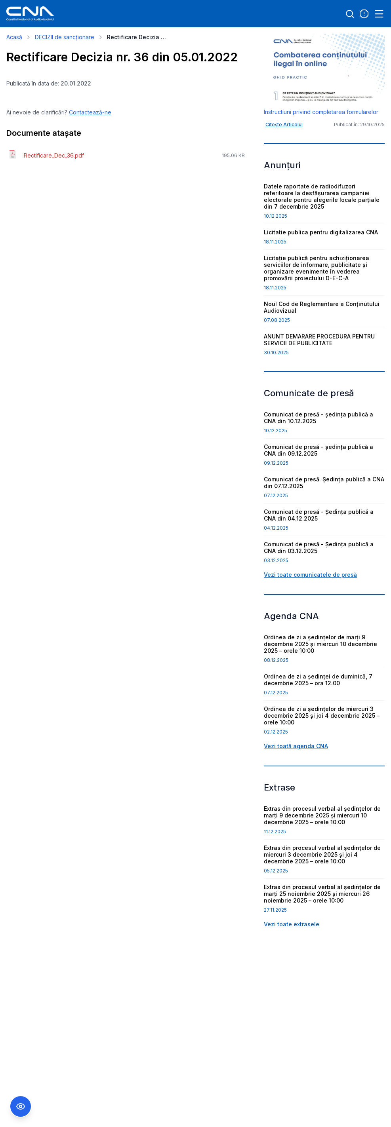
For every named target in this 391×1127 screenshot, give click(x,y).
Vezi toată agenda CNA (296, 746)
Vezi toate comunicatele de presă (310, 574)
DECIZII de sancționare (64, 37)
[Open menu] (379, 13)
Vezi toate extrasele (291, 924)
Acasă (14, 37)
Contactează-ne (90, 112)
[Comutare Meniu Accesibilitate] (21, 1106)
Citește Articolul (284, 124)
